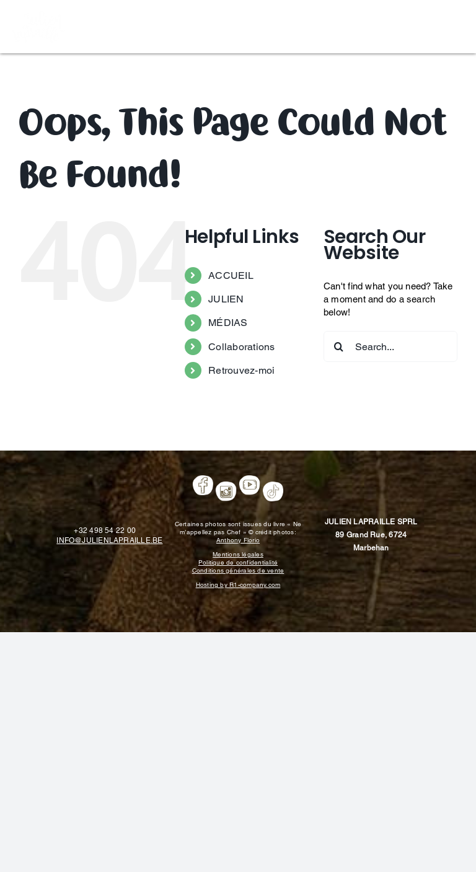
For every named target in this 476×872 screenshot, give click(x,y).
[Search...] (390, 346)
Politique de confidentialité (238, 562)
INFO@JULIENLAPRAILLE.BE (109, 540)
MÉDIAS (227, 322)
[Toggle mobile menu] (457, 25)
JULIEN (226, 299)
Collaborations (241, 347)
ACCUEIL (230, 275)
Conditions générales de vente (238, 570)
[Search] (339, 346)
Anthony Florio (238, 540)
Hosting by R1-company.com (238, 585)
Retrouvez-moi (241, 370)
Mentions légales (238, 554)
